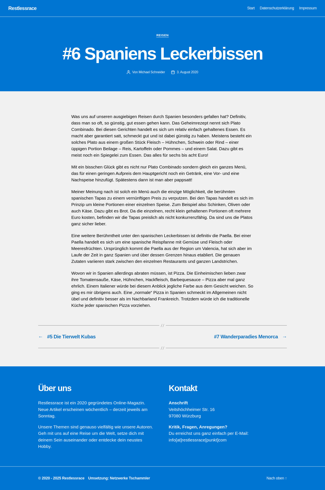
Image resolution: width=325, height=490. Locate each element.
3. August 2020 (187, 72)
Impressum (308, 8)
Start (251, 8)
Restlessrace (22, 8)
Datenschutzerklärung (277, 8)
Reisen (162, 35)
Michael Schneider (152, 72)
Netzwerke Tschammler (130, 478)
